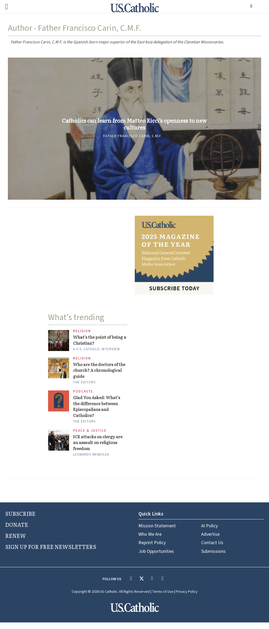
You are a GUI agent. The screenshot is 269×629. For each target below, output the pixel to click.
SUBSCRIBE (20, 520)
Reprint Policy (152, 549)
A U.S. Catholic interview (96, 350)
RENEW (15, 542)
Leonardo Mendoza (91, 461)
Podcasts (83, 394)
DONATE (16, 531)
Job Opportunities (156, 557)
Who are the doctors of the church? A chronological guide (98, 372)
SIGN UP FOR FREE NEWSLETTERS (50, 553)
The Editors (84, 385)
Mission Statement (157, 532)
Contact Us (212, 549)
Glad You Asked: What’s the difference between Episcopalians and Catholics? (99, 410)
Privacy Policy (187, 598)
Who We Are (150, 541)
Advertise (210, 541)
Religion (82, 331)
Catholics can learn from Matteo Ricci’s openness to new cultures (134, 124)
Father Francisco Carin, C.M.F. (132, 140)
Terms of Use (162, 598)
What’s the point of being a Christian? (94, 340)
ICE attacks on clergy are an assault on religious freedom (100, 448)
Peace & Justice (90, 435)
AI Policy (209, 532)
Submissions (213, 557)
